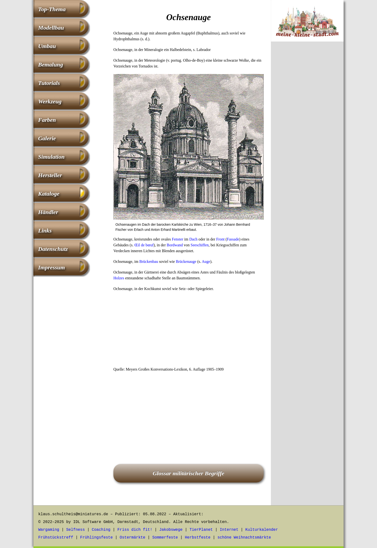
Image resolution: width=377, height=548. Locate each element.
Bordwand (175, 245)
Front (220, 239)
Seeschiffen (200, 245)
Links (45, 230)
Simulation (51, 157)
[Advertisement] (188, 331)
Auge (206, 261)
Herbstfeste (198, 537)
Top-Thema (52, 9)
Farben (47, 120)
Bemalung (50, 64)
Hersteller (50, 175)
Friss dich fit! (134, 530)
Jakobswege (170, 530)
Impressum (51, 267)
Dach (193, 239)
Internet (229, 530)
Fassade (233, 239)
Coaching (101, 530)
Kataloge (48, 194)
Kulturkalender (261, 530)
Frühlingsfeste (96, 537)
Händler (48, 212)
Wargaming (48, 530)
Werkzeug (50, 101)
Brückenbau (148, 261)
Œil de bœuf (144, 245)
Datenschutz (53, 249)
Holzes (118, 278)
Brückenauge (186, 261)
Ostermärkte (132, 537)
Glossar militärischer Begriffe (188, 473)
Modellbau (51, 28)
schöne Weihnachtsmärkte (244, 537)
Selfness (75, 530)
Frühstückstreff (55, 537)
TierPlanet (201, 530)
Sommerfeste (165, 537)
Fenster (177, 239)
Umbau (47, 46)
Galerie (47, 138)
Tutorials (49, 83)
